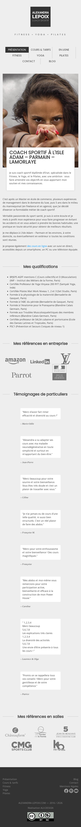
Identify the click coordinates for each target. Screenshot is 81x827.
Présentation (17, 50)
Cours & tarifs (41, 50)
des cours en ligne (37, 246)
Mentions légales (69, 786)
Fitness (17, 55)
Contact (28, 61)
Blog (52, 61)
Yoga (40, 55)
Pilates (63, 55)
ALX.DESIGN (47, 807)
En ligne (64, 50)
